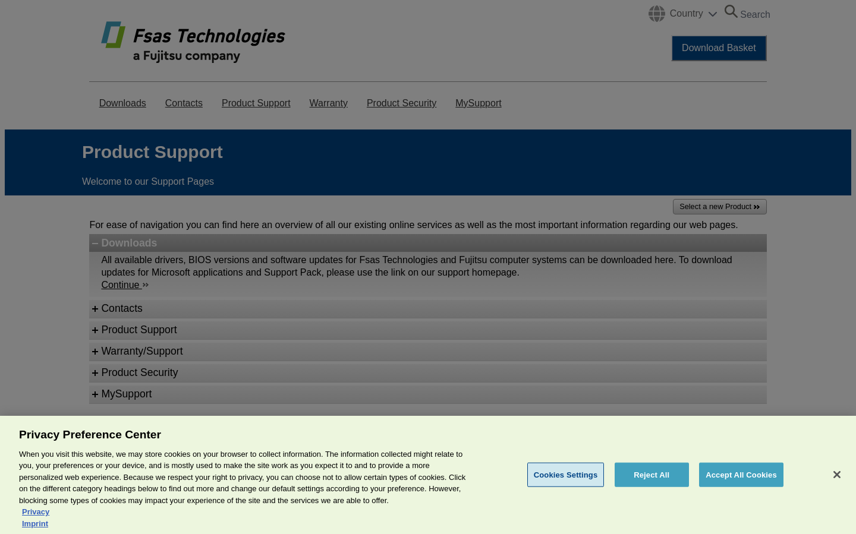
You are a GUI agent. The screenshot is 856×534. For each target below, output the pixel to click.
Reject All (651, 489)
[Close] (837, 489)
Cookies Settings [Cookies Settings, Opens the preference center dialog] (566, 489)
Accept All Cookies (741, 489)
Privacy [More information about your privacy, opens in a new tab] (35, 527)
